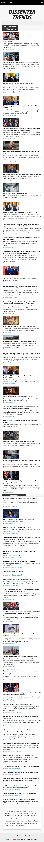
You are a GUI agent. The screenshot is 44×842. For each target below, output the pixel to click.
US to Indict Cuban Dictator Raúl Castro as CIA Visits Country (21, 767)
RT (12, 70)
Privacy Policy (34, 839)
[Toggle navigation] (41, 2)
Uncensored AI (14, 836)
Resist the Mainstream (15, 768)
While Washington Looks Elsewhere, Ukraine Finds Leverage (21, 743)
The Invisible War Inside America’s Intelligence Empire (19, 519)
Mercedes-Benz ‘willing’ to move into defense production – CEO (21, 62)
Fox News (14, 115)
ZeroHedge (12, 679)
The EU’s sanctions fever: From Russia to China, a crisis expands (22, 174)
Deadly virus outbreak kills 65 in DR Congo (15, 193)
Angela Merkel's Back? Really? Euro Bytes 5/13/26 (17, 396)
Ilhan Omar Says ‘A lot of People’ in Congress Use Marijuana (20, 772)
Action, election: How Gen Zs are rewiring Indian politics (19, 326)
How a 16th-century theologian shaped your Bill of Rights (20, 498)
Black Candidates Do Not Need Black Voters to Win (18, 755)
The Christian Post (14, 506)
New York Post (14, 233)
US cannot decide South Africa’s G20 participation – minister (21, 212)
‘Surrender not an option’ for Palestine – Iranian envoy (19, 441)
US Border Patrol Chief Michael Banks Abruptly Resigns (19, 793)
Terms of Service (25, 839)
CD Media (12, 349)
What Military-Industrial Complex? (13, 571)
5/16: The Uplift (7, 41)
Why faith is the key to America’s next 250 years (17, 527)
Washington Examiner (16, 161)
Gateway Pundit (13, 805)
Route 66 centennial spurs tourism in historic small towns (20, 656)
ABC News (14, 92)
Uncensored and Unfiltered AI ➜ (9, 27)
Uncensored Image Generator (26, 836)
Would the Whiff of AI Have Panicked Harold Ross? (18, 704)
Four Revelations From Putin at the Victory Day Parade (19, 561)
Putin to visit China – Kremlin (11, 276)
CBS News (12, 49)
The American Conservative (16, 557)
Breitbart (12, 621)
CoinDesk (12, 247)
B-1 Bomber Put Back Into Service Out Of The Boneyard (19, 341)
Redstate (12, 700)
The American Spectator (15, 712)
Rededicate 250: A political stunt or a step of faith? (18, 579)
